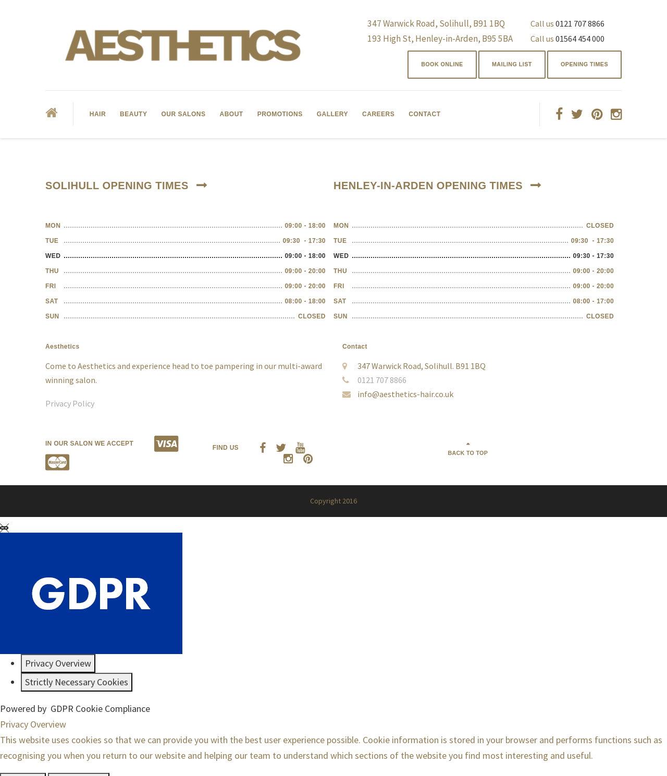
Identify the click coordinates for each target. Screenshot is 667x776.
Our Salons (183, 117)
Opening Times (580, 66)
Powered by (75, 693)
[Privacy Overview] (58, 647)
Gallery (332, 117)
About (231, 117)
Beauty (133, 117)
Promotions (280, 117)
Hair (98, 117)
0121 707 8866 (579, 23)
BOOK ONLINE (421, 66)
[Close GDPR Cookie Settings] (4, 512)
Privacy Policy (69, 406)
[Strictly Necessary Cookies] (76, 666)
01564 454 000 (579, 38)
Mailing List (499, 66)
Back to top (582, 447)
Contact (424, 117)
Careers (378, 117)
